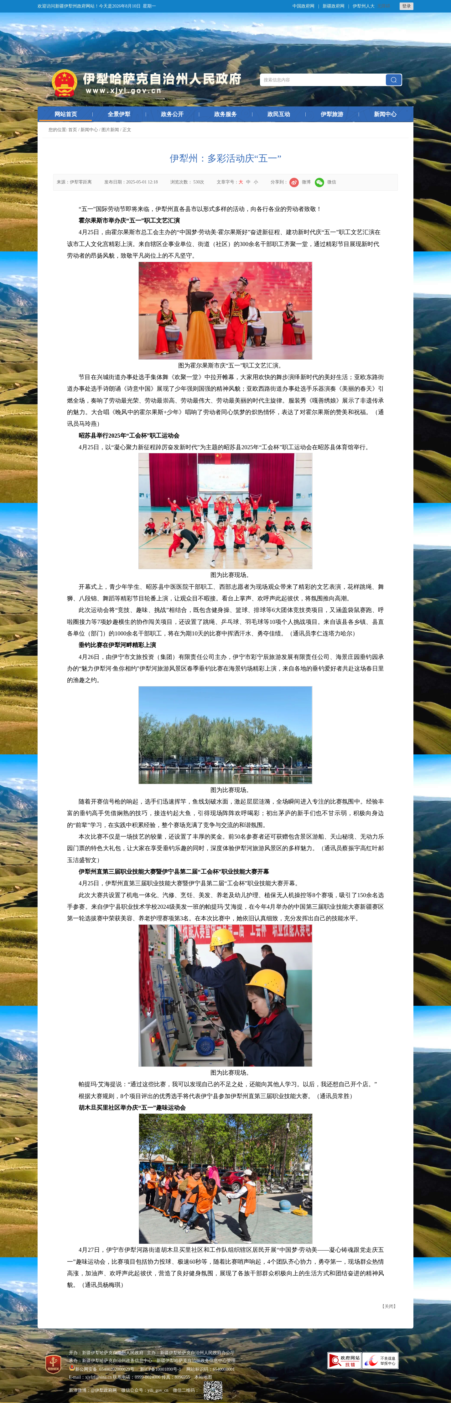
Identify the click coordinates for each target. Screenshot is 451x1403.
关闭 (389, 1306)
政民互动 (278, 114)
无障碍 (383, 6)
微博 (300, 182)
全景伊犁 (119, 114)
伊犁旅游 (332, 114)
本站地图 (203, 1377)
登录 (406, 6)
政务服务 (225, 114)
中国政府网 (303, 6)
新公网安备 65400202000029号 (102, 1369)
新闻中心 (385, 114)
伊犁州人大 (364, 6)
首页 (72, 129)
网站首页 (65, 114)
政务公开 (172, 114)
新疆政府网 (334, 6)
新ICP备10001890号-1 (160, 1369)
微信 (325, 182)
